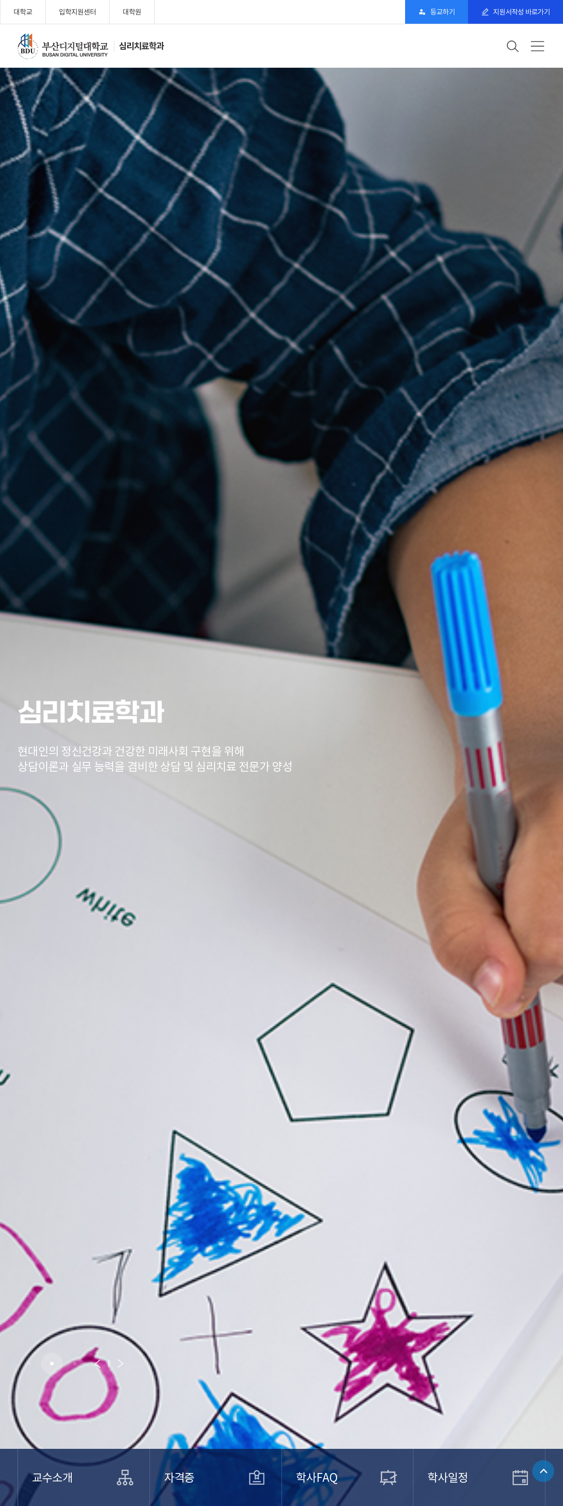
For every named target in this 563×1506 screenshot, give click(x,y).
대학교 (23, 11)
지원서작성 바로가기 (521, 11)
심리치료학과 (141, 46)
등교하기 (442, 11)
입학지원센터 (77, 11)
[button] (29, 1363)
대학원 (132, 11)
